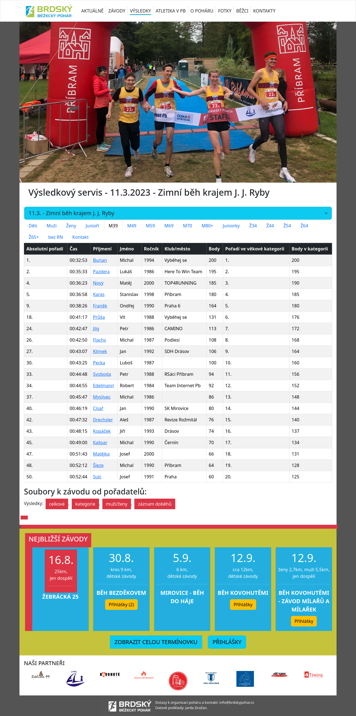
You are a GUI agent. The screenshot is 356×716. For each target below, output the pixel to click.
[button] (24, 517)
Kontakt (80, 237)
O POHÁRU (202, 11)
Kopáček (102, 431)
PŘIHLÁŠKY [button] (226, 642)
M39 (113, 226)
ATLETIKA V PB (171, 11)
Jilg (96, 328)
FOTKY (224, 11)
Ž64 (304, 226)
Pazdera (101, 271)
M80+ (207, 226)
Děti (33, 226)
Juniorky (231, 226)
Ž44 (270, 226)
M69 (169, 226)
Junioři (92, 226)
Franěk (100, 306)
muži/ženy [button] (116, 504)
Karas (99, 294)
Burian (100, 260)
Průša (99, 317)
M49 (131, 226)
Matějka (101, 454)
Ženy (71, 226)
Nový (98, 283)
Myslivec (101, 397)
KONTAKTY (264, 11)
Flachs (99, 340)
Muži (52, 226)
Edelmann (103, 385)
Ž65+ (34, 237)
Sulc (97, 477)
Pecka (99, 363)
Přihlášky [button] (243, 604)
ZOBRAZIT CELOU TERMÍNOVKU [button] (156, 642)
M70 (187, 226)
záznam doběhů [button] (154, 504)
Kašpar (100, 442)
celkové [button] (57, 504)
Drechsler (103, 420)
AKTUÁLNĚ (92, 11)
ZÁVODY (116, 11)
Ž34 (253, 226)
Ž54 (287, 226)
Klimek (100, 351)
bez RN (55, 237)
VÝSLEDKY (140, 11)
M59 (150, 226)
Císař (98, 408)
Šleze (98, 465)
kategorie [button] (85, 504)
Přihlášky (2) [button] (121, 604)
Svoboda (102, 374)
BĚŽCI (242, 11)
